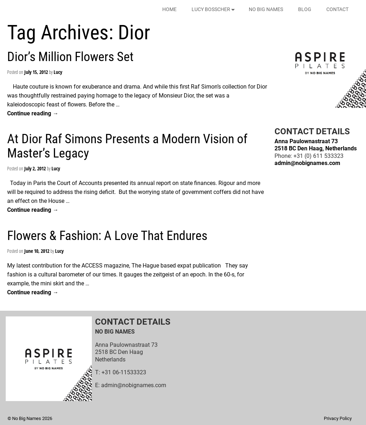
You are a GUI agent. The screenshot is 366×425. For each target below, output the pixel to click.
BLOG (304, 9)
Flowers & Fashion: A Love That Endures (107, 235)
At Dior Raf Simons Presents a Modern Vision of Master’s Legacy (127, 146)
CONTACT (337, 9)
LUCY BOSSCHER (215, 9)
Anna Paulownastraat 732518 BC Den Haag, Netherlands (315, 145)
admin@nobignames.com (307, 163)
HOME (169, 9)
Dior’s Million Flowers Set (70, 56)
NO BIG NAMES (266, 9)
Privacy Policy (338, 418)
